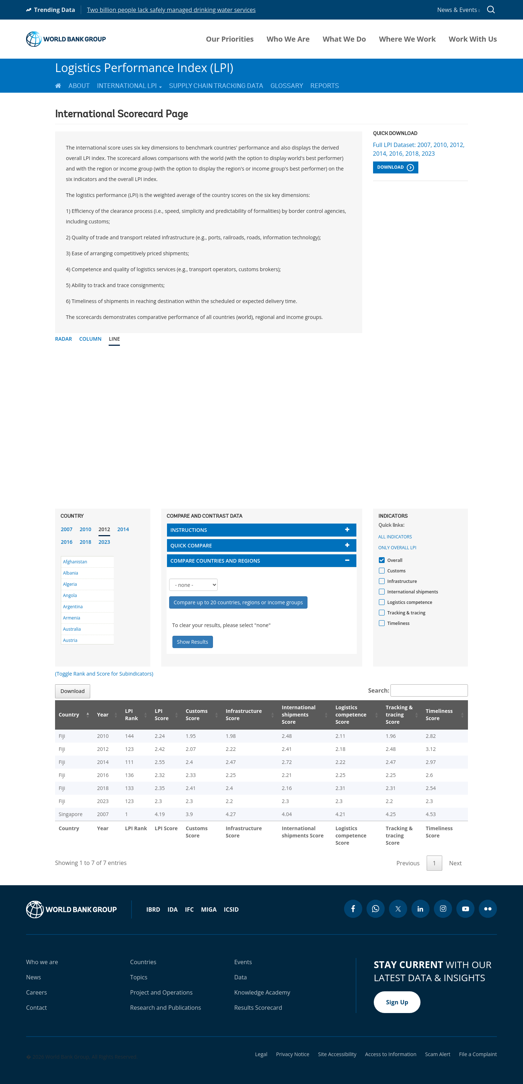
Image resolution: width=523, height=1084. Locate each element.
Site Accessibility (337, 1047)
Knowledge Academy (262, 985)
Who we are (42, 955)
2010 (85, 529)
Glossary (287, 86)
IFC (189, 902)
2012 (104, 529)
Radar (63, 338)
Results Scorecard (258, 1000)
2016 (66, 541)
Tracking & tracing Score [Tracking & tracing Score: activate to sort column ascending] (394, 714)
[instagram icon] (443, 901)
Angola (70, 595)
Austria (70, 640)
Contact (36, 1000)
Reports (324, 86)
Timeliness (398, 623)
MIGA (209, 902)
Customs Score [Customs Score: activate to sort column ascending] (186, 714)
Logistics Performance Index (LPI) (144, 67)
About (79, 86)
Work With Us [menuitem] (473, 39)
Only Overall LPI (397, 548)
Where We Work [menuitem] (407, 39)
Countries (143, 955)
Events (243, 955)
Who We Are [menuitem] (288, 39)
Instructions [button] (189, 530)
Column (90, 338)
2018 (85, 541)
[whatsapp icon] (376, 901)
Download (395, 167)
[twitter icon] (398, 901)
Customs (396, 571)
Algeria (70, 584)
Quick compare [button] (191, 545)
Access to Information (391, 1047)
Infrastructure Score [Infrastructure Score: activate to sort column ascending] (232, 714)
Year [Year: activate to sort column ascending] (98, 714)
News (33, 970)
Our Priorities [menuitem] (230, 39)
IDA (172, 902)
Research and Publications (165, 1000)
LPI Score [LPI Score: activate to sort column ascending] (152, 714)
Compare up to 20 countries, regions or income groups (238, 602)
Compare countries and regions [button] (215, 560)
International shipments (412, 592)
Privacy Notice (292, 1047)
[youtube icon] (465, 901)
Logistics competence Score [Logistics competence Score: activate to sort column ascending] (341, 714)
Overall (394, 560)
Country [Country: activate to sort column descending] (69, 714)
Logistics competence (409, 602)
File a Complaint (478, 1047)
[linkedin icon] (420, 901)
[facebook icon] (353, 901)
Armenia (71, 618)
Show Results (192, 641)
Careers (36, 985)
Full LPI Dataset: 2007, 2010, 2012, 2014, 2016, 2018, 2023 (419, 149)
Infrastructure (401, 581)
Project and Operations (161, 985)
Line (114, 338)
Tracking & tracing (406, 613)
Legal (261, 1047)
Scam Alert (438, 1047)
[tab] (261, 530)
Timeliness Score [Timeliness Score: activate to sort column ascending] (440, 714)
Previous (407, 856)
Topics (138, 970)
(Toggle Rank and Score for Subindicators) (104, 673)
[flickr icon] (488, 901)
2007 (66, 529)
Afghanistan (75, 562)
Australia (72, 629)
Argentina (73, 607)
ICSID (231, 902)
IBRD (153, 902)
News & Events (458, 10)
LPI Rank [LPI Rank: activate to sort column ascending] (123, 714)
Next (455, 856)
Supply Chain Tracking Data (216, 86)
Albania (70, 573)
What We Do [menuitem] (344, 39)
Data (240, 970)
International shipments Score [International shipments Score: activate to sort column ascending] (289, 714)
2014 (123, 529)
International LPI (129, 86)
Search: (418, 690)
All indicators (395, 537)
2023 (104, 541)
